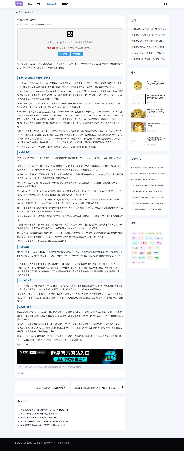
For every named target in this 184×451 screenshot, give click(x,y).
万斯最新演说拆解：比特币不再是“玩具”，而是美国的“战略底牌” (148, 209)
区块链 (135, 248)
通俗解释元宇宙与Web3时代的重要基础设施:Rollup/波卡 (43, 425)
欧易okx (18, 443)
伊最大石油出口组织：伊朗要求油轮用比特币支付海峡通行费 (148, 191)
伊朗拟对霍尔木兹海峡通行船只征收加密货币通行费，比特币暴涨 (148, 197)
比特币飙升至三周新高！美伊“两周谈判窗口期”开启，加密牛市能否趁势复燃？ (148, 203)
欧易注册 (64, 54)
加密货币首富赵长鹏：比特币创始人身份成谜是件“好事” (148, 167)
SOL (134, 258)
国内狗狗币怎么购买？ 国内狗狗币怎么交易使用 (156, 98)
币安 (134, 238)
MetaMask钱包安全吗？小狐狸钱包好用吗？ (150, 29)
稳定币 (144, 243)
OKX (156, 253)
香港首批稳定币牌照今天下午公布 (144, 179)
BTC (134, 233)
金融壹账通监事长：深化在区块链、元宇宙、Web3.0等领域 (44, 410)
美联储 (149, 238)
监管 (142, 253)
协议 (157, 248)
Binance (158, 238)
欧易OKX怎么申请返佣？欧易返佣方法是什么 (150, 59)
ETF (141, 238)
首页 (30, 4)
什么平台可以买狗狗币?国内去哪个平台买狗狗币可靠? (155, 112)
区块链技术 (51, 4)
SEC (159, 243)
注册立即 (51, 48)
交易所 (65, 4)
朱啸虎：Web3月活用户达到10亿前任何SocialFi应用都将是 (44, 421)
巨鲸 (152, 243)
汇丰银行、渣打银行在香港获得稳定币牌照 (148, 173)
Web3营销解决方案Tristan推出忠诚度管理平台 (39, 414)
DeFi (134, 263)
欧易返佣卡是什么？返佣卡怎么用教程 (149, 35)
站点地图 (65, 443)
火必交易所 (37, 443)
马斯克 (142, 258)
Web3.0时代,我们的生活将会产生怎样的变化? (39, 418)
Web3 (20, 374)
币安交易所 (27, 443)
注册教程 (77, 54)
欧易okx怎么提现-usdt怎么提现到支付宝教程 (150, 41)
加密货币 (150, 233)
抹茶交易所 (47, 443)
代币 (159, 233)
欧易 (157, 258)
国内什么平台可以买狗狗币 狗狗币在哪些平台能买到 (156, 83)
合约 (143, 248)
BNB (141, 263)
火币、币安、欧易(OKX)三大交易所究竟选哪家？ (150, 53)
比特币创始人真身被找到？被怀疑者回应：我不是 (148, 185)
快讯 (39, 4)
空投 (149, 253)
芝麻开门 (57, 443)
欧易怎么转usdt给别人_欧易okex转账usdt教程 (150, 47)
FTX (150, 258)
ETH (141, 233)
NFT (150, 248)
